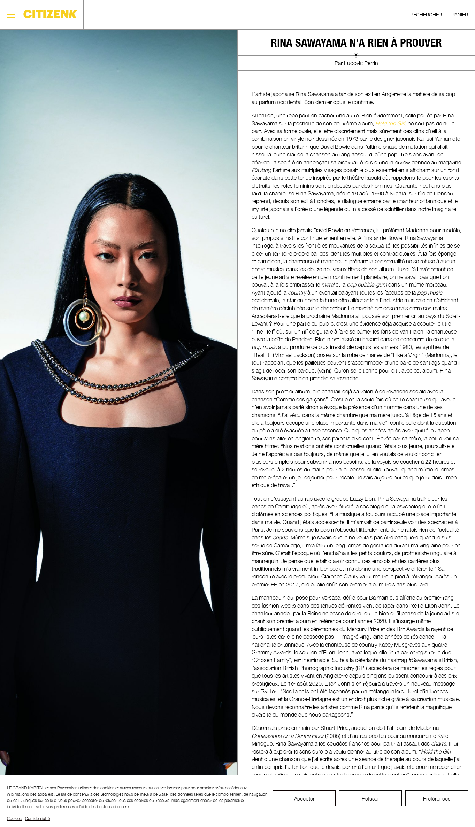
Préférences (436, 798)
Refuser (370, 798)
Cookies (14, 818)
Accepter (304, 798)
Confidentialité (37, 818)
